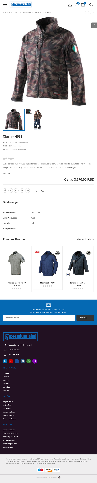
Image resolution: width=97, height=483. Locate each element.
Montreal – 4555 (48, 283)
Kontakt (6, 390)
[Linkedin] (22, 190)
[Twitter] (10, 190)
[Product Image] (48, 61)
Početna (6, 12)
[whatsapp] (28, 361)
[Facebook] (5, 190)
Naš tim (6, 377)
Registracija (8, 401)
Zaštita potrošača (10, 433)
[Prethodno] (87, 12)
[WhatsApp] (16, 190)
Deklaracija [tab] (10, 202)
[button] (5, 4)
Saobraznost (8, 447)
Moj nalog (7, 405)
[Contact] (91, 4)
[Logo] (20, 4)
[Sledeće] (91, 12)
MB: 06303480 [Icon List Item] (11, 354)
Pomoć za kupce (9, 419)
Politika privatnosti (11, 437)
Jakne (36, 12)
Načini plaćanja (9, 440)
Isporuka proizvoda (11, 443)
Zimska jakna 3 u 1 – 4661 (79, 284)
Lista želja (7, 408)
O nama (6, 373)
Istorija (6, 380)
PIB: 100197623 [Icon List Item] (11, 350)
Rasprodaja (26, 12)
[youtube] (23, 361)
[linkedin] (5, 361)
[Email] (27, 190)
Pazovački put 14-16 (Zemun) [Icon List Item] (17, 345)
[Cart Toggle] (83, 4)
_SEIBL (16, 12)
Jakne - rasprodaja (18, 149)
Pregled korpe (8, 415)
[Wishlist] (76, 4)
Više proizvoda (84, 239)
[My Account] (70, 4)
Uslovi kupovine (9, 430)
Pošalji (83, 318)
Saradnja (6, 387)
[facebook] (17, 361)
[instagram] (11, 361)
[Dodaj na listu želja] (36, 190)
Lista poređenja (9, 412)
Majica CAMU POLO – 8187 (17, 284)
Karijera (6, 383)
